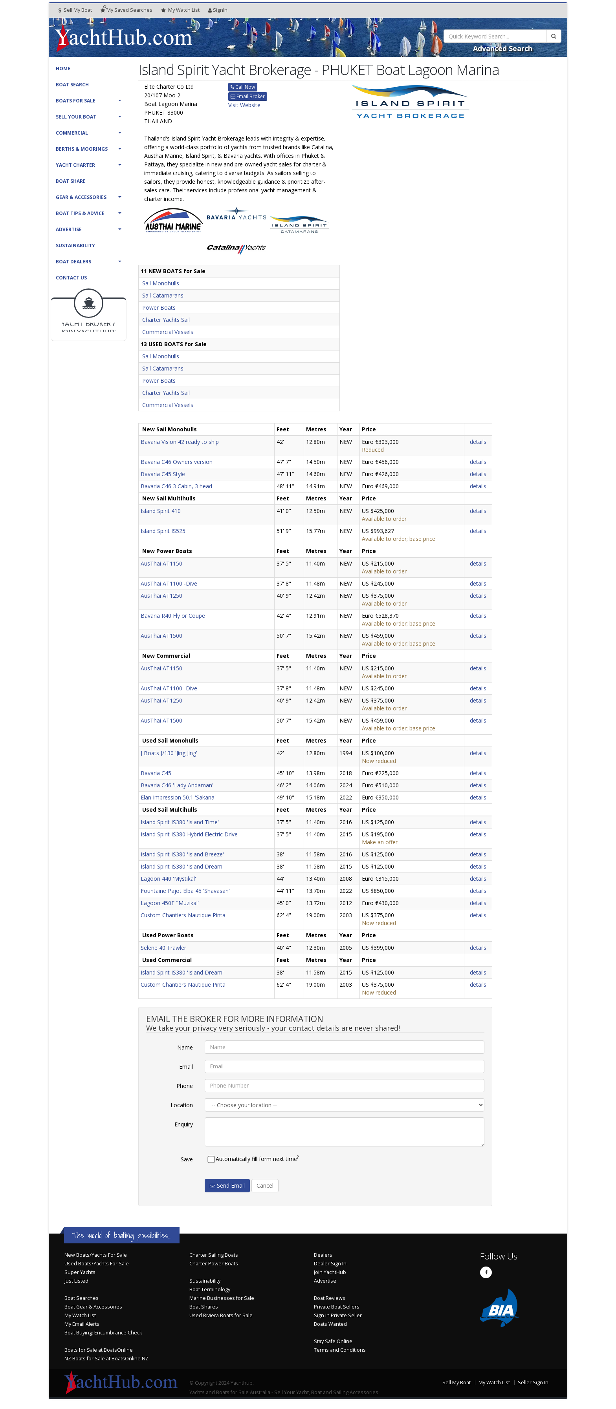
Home (63, 68)
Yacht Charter (75, 165)
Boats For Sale (75, 100)
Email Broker (248, 96)
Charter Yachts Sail (166, 319)
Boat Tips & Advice (80, 213)
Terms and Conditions (340, 1350)
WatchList (180, 10)
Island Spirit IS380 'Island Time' (180, 822)
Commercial (72, 133)
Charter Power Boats (213, 1263)
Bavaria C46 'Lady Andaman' (177, 785)
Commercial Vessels (167, 332)
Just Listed (76, 1281)
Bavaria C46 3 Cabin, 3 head (176, 486)
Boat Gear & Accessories (93, 1306)
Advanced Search (502, 48)
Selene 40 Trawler (163, 947)
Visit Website (244, 105)
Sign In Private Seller (338, 1315)
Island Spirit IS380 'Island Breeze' (182, 854)
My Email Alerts (81, 1324)
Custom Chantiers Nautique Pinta (183, 915)
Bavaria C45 (156, 773)
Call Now (243, 87)
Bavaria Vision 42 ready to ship (180, 441)
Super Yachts (79, 1272)
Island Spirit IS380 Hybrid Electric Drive (189, 834)
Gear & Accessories (81, 197)
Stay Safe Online (333, 1341)
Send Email (227, 1185)
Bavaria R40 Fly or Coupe (173, 615)
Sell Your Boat (76, 116)
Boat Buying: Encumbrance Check (103, 1332)
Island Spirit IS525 (163, 531)
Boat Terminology (209, 1289)
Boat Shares (203, 1306)
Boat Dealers (73, 261)
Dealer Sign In (330, 1263)
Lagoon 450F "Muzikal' (170, 903)
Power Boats (159, 307)
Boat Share (71, 181)
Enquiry (183, 1124)
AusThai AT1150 (161, 563)
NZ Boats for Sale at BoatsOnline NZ (106, 1358)
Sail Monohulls (160, 283)
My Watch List (80, 1315)
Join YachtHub (330, 1272)
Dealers (323, 1255)
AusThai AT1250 (161, 595)
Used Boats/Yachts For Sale (96, 1263)
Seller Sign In (533, 1382)
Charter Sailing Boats (213, 1255)
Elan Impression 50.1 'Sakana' (178, 797)
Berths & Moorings (82, 149)
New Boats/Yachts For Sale (95, 1255)
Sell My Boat (75, 10)
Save (187, 1159)
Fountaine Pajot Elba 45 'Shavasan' (185, 890)
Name (185, 1047)
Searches (126, 10)
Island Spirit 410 (161, 511)
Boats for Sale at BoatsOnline (98, 1350)
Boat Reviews (329, 1298)
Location (181, 1105)
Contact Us (71, 277)
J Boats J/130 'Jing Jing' (169, 753)
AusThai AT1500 (161, 635)
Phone (184, 1086)
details (478, 441)
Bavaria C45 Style (163, 474)
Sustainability (75, 245)
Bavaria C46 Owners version (177, 461)
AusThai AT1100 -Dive (169, 583)
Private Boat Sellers (336, 1306)
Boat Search (72, 84)
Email (186, 1066)
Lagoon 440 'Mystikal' (168, 878)
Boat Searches (81, 1298)
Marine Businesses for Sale (221, 1298)
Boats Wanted (330, 1324)
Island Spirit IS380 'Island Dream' (182, 866)
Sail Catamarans (162, 295)
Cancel (265, 1185)
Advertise (69, 229)
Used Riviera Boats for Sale (221, 1315)
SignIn (217, 10)
